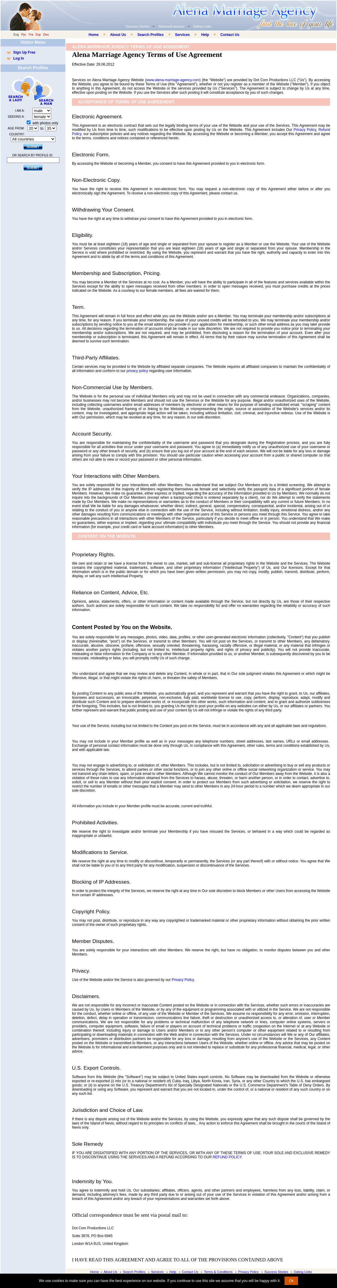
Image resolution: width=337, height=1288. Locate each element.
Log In (18, 58)
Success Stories (137, 26)
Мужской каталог (172, 26)
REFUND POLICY (227, 1157)
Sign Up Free (24, 52)
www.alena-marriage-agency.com (172, 80)
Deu (46, 34)
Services (182, 35)
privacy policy (137, 371)
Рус (23, 34)
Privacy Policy (305, 130)
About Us (118, 35)
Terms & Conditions (218, 1272)
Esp (38, 34)
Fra (31, 34)
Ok (291, 1281)
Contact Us (229, 35)
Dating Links (202, 26)
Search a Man (44, 90)
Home (94, 35)
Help (205, 35)
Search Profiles (150, 35)
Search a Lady (19, 90)
